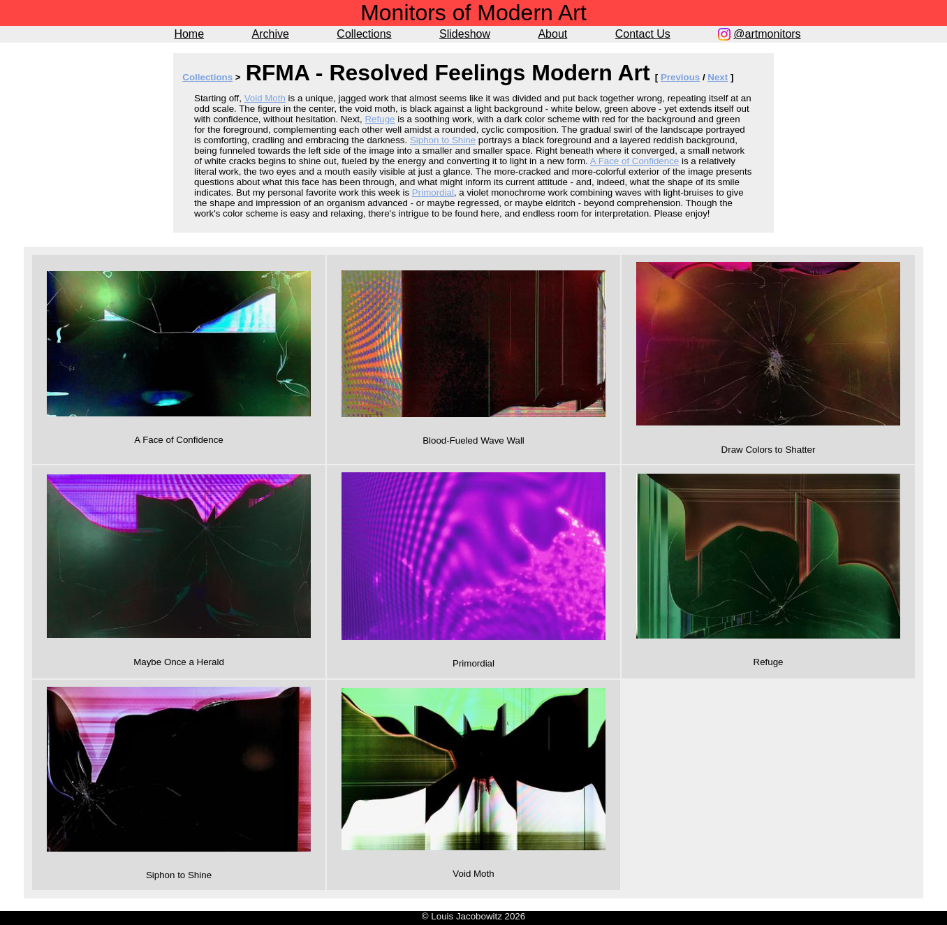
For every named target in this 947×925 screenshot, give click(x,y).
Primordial (433, 192)
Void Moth (265, 98)
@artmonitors (766, 34)
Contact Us (642, 34)
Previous (680, 77)
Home (189, 34)
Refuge (380, 119)
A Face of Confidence (634, 161)
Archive (270, 34)
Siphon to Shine (443, 140)
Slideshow (464, 34)
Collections (364, 34)
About (552, 34)
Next (717, 77)
